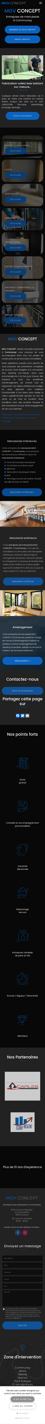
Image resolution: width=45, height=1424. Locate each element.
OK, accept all (22, 1399)
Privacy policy (23, 1418)
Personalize (22, 1413)
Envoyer (22, 1325)
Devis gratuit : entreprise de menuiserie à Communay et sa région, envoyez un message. (20, 417)
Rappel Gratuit (22, 39)
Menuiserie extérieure (25, 581)
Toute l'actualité (22, 116)
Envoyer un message (22, 691)
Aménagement (22, 661)
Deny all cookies (22, 1406)
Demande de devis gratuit (22, 29)
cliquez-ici (17, 1318)
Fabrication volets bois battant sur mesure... (22, 85)
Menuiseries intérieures (20, 492)
